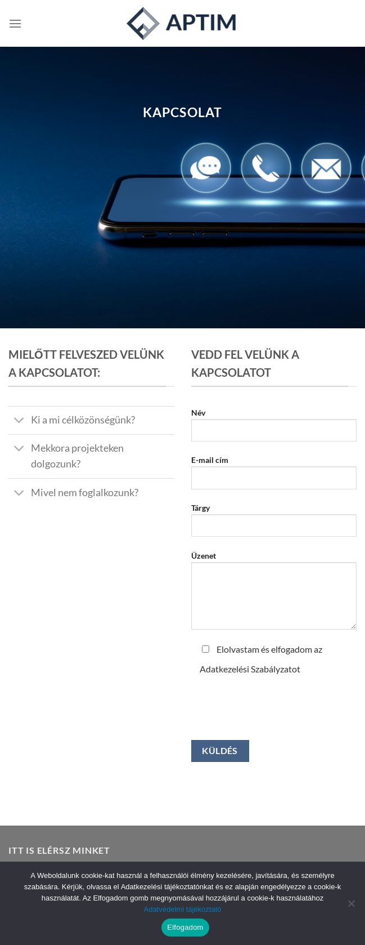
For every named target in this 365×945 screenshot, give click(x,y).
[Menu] (15, 23)
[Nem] (351, 907)
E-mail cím (274, 476)
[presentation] (276, 701)
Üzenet (274, 595)
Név (274, 429)
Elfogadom (185, 927)
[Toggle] (19, 421)
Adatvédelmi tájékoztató (182, 909)
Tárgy (274, 524)
